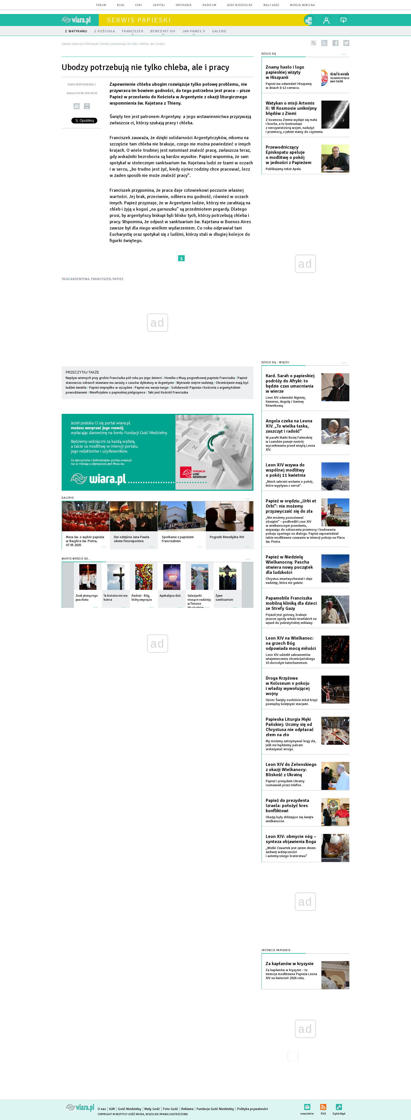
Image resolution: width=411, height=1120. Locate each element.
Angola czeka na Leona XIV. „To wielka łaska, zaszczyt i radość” (289, 426)
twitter (346, 43)
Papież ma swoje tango (152, 388)
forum (101, 5)
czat (138, 5)
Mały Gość (271, 5)
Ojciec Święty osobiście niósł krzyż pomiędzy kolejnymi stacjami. (291, 702)
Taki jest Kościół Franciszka (168, 392)
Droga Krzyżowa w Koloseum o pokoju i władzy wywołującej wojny (288, 686)
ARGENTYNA (80, 279)
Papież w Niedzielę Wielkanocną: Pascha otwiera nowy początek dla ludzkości (289, 564)
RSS (323, 1106)
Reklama (187, 1109)
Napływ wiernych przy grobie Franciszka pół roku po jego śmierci (114, 378)
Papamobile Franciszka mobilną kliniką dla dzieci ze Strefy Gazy (291, 603)
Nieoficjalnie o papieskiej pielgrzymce (117, 392)
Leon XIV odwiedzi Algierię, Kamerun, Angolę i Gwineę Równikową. (286, 402)
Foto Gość (170, 1109)
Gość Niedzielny (240, 5)
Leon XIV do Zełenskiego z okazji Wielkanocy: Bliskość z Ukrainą (291, 769)
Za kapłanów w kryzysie (290, 963)
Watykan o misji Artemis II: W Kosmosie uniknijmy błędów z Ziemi (291, 108)
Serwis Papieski (139, 20)
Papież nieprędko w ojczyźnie (110, 388)
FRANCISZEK (101, 279)
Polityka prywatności (252, 1109)
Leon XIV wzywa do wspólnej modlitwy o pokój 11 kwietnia (285, 470)
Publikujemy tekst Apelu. (284, 169)
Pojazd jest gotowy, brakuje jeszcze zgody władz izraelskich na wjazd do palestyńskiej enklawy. (291, 619)
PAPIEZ (118, 279)
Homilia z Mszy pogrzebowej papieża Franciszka (199, 378)
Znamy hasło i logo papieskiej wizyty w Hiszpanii (285, 72)
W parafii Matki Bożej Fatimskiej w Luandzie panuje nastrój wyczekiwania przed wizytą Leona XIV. (290, 444)
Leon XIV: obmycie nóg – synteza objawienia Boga (291, 839)
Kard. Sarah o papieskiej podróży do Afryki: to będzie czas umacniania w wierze (290, 383)
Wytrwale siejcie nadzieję (194, 383)
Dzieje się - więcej (275, 362)
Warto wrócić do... (76, 558)
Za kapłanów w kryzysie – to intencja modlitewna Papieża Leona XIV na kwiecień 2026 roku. (291, 974)
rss (324, 43)
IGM (112, 1109)
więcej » (103, 544)
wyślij (77, 106)
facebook (336, 43)
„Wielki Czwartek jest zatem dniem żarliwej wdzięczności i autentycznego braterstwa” (291, 852)
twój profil (326, 20)
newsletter (307, 1106)
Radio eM (209, 5)
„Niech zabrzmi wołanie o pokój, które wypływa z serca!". (289, 484)
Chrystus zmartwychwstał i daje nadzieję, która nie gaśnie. (289, 581)
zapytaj (159, 5)
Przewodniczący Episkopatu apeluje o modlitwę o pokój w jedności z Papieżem (288, 155)
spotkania (184, 5)
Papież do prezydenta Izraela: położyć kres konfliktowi (287, 805)
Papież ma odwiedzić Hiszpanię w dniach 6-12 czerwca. (289, 86)
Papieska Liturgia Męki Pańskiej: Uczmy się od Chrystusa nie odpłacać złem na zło (290, 727)
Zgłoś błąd (339, 1106)
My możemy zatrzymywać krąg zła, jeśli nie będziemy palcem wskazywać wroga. (291, 745)
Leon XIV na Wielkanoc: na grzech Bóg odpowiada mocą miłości (291, 643)
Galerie (68, 498)
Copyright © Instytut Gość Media (121, 1114)
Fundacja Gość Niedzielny (215, 1109)
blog (120, 5)
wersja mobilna (302, 5)
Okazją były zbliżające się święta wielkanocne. (289, 819)
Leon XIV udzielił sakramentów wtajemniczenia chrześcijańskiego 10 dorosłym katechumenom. (290, 659)
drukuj (87, 106)
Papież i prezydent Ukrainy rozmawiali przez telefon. (285, 783)
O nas (102, 1109)
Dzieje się (268, 53)
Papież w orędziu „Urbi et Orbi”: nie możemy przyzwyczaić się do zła (291, 506)
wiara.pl (80, 20)
